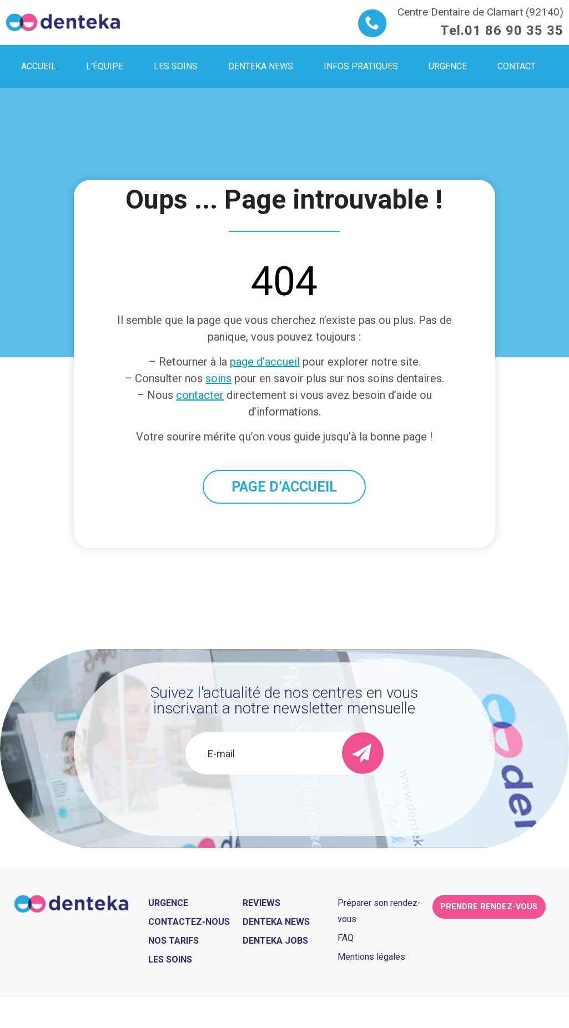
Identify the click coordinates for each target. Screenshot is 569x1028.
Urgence (168, 903)
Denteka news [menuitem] (260, 66)
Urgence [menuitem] (448, 66)
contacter (200, 395)
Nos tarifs (173, 940)
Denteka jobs (275, 940)
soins (218, 378)
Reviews (261, 903)
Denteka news (276, 921)
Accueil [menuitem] (38, 66)
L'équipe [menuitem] (104, 66)
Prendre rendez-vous (488, 906)
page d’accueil (265, 361)
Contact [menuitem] (516, 66)
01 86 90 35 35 (514, 30)
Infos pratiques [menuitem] (361, 66)
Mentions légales (371, 956)
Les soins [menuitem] (176, 66)
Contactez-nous (189, 921)
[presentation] (284, 804)
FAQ (346, 938)
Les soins (170, 959)
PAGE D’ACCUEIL (284, 487)
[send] (363, 753)
